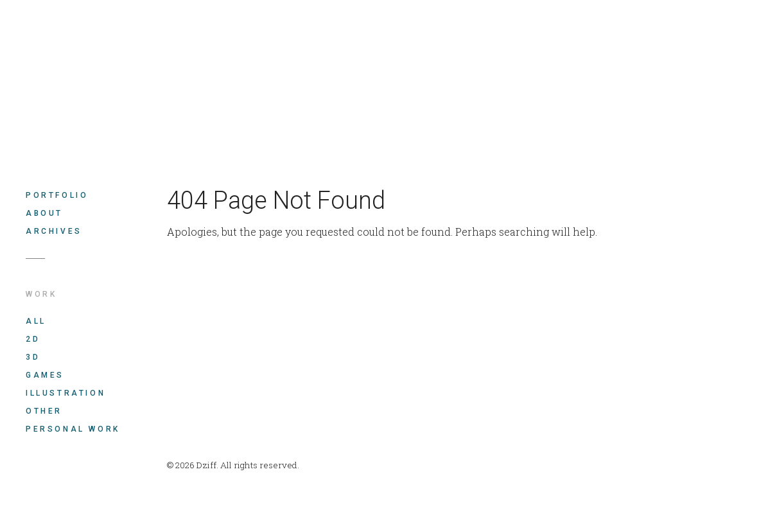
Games (45, 375)
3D (33, 357)
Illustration (65, 393)
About (44, 213)
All (36, 321)
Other (44, 411)
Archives (54, 231)
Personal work (73, 429)
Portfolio (57, 195)
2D (33, 339)
